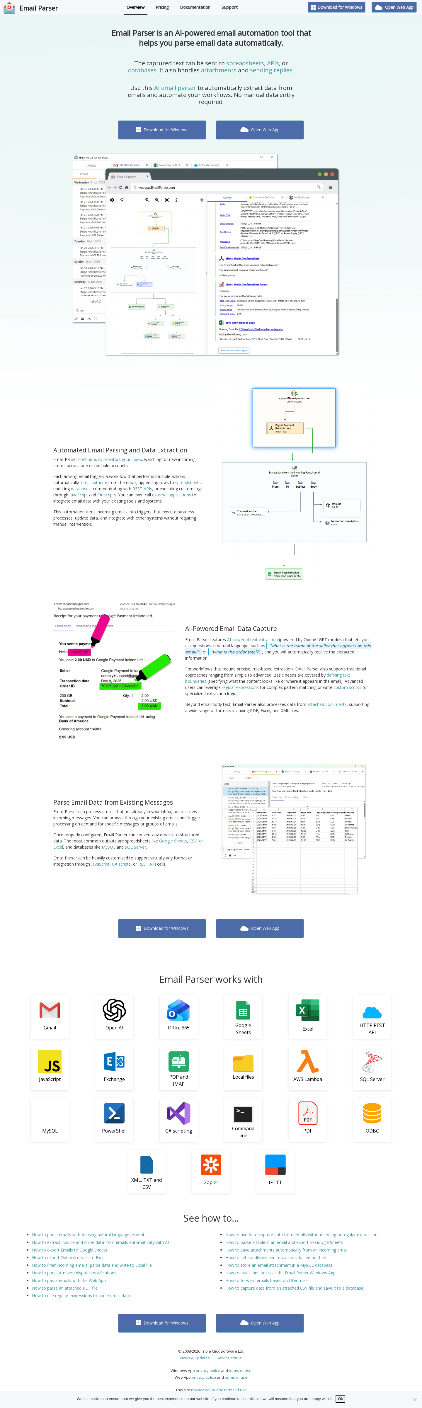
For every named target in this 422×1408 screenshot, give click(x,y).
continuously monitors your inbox (110, 459)
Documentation (195, 7)
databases (142, 70)
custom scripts (347, 687)
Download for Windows (337, 7)
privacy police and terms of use (219, 1389)
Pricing (162, 7)
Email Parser (39, 8)
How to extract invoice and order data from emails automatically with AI (100, 1242)
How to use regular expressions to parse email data (81, 1295)
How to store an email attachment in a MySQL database (279, 1265)
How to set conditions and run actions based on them (276, 1257)
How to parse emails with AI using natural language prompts (89, 1234)
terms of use (240, 1370)
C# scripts (106, 495)
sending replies (271, 70)
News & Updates (195, 1358)
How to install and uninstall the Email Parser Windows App (280, 1273)
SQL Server (135, 847)
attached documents (327, 704)
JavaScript (78, 495)
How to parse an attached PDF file (65, 1288)
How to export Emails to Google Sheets (69, 1250)
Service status (229, 1358)
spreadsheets (245, 63)
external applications (171, 495)
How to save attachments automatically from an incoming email (286, 1250)
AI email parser (175, 88)
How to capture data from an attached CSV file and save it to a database (294, 1288)
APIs (273, 63)
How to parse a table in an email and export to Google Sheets (284, 1242)
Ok (340, 1399)
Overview (135, 7)
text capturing (94, 482)
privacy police (208, 1370)
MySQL (108, 847)
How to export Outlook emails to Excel (69, 1257)
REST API (147, 864)
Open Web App (394, 7)
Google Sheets (173, 841)
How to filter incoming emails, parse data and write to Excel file (92, 1265)
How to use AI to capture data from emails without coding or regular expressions (302, 1234)
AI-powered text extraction (252, 639)
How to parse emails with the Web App (69, 1280)
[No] (415, 1399)
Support (230, 7)
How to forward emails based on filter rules (266, 1280)
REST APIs (142, 488)
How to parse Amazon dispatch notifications (74, 1273)
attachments (218, 70)
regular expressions (240, 687)
